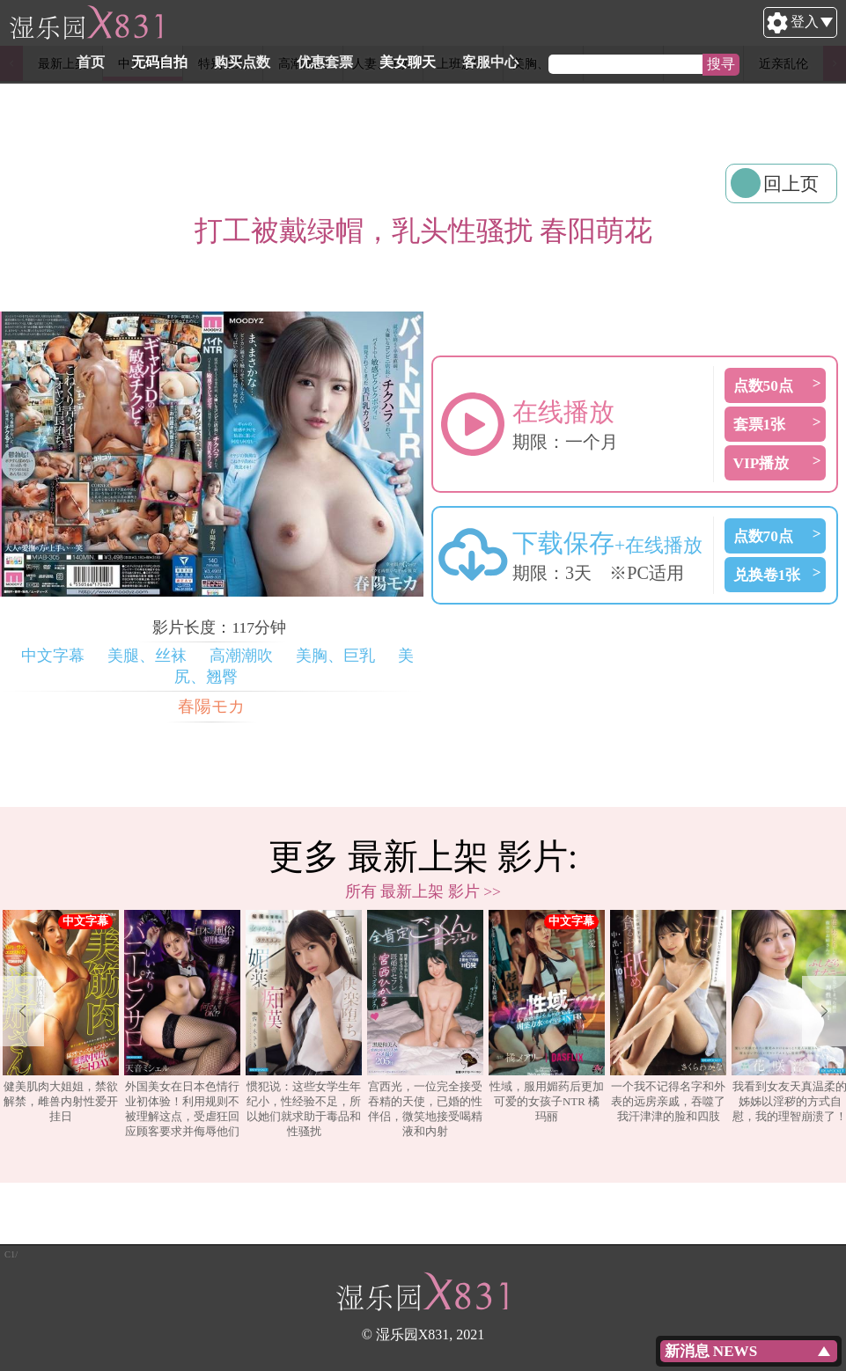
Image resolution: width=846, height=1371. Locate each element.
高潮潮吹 (241, 655)
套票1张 (759, 424)
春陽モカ (211, 706)
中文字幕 (53, 655)
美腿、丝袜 (147, 655)
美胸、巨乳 (335, 655)
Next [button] (824, 1011)
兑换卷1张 (767, 575)
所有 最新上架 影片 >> (423, 891)
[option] (61, 1025)
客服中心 (574, 62)
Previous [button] (22, 1011)
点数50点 (763, 386)
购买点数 (326, 62)
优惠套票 (408, 62)
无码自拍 (243, 62)
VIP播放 (761, 463)
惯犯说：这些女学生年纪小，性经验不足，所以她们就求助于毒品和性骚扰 (304, 1024)
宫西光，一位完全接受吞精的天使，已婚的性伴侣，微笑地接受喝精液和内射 (425, 1024)
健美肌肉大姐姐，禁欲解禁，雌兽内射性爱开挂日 (61, 1016)
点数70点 (763, 536)
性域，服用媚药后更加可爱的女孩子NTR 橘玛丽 (547, 1016)
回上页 (791, 183)
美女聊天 (491, 62)
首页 (174, 62)
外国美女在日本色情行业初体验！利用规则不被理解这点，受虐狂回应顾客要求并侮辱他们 (182, 1024)
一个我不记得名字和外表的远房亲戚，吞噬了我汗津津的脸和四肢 (668, 1016)
